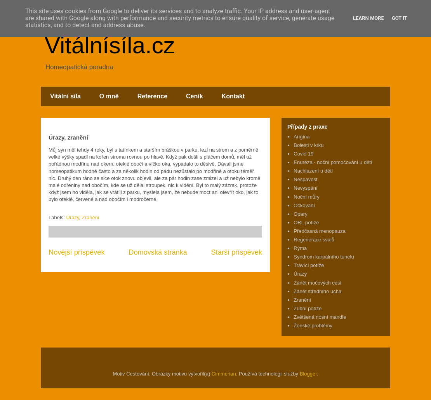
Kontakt (233, 96)
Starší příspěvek (236, 252)
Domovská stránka (158, 252)
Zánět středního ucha (317, 291)
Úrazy (72, 217)
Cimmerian (224, 374)
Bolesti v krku (308, 145)
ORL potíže (306, 222)
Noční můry (306, 197)
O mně (109, 96)
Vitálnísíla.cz (110, 45)
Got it (399, 18)
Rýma (300, 248)
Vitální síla (65, 96)
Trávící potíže (309, 265)
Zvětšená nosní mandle (320, 317)
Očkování (304, 205)
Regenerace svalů (314, 240)
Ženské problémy (313, 325)
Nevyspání (305, 188)
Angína (301, 137)
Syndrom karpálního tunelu (324, 257)
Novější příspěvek (77, 252)
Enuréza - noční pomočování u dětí (333, 162)
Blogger (308, 374)
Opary (300, 214)
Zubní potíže (308, 308)
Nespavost (305, 179)
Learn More (368, 18)
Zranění (90, 217)
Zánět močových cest (317, 283)
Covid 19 (303, 154)
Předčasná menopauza (320, 231)
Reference (152, 96)
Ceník (194, 96)
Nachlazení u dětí (313, 171)
